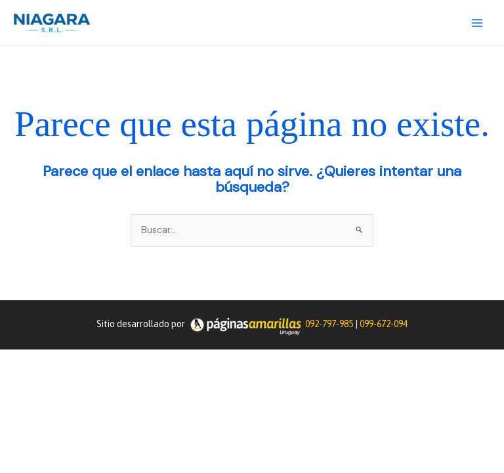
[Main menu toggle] (477, 23)
